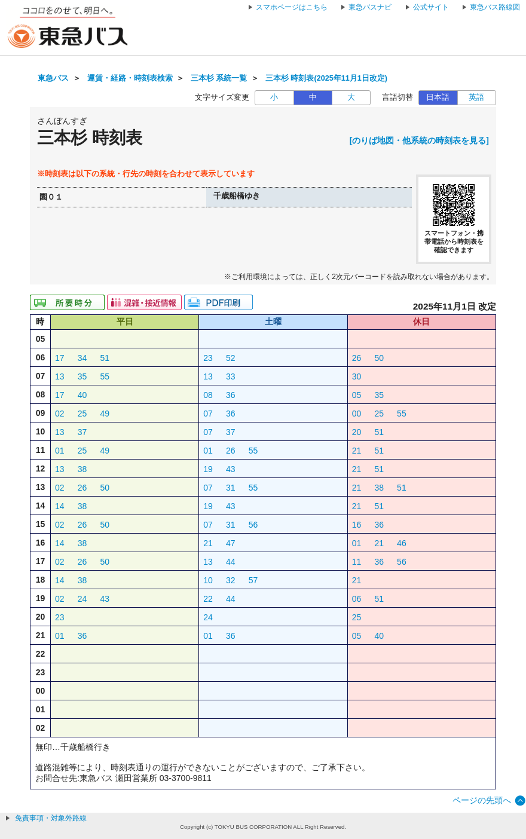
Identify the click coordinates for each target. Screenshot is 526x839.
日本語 (437, 97)
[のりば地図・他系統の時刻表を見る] (419, 140)
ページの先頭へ (481, 800)
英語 (476, 97)
